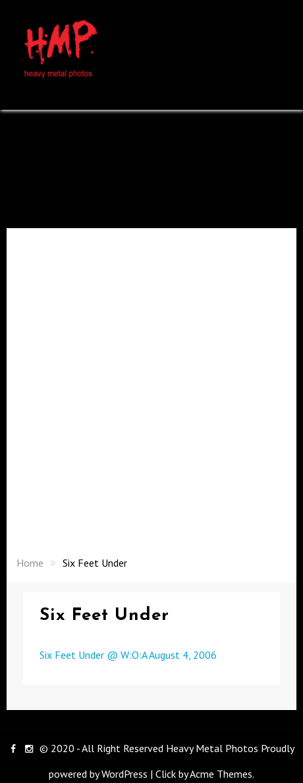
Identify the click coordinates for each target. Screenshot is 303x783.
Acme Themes (221, 773)
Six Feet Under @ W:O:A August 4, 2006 (128, 654)
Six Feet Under (105, 616)
